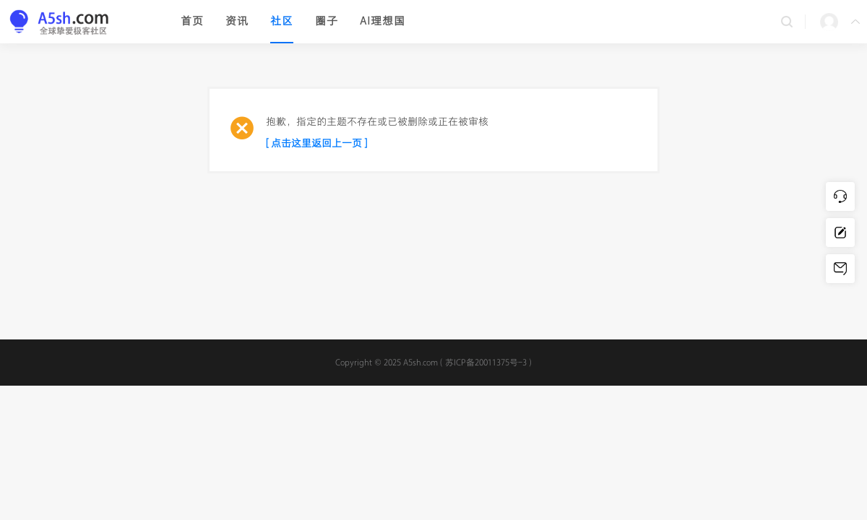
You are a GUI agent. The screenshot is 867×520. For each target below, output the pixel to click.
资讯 (237, 21)
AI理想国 (382, 21)
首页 (192, 21)
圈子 (326, 21)
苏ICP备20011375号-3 (486, 363)
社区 (281, 21)
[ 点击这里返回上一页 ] (316, 143)
